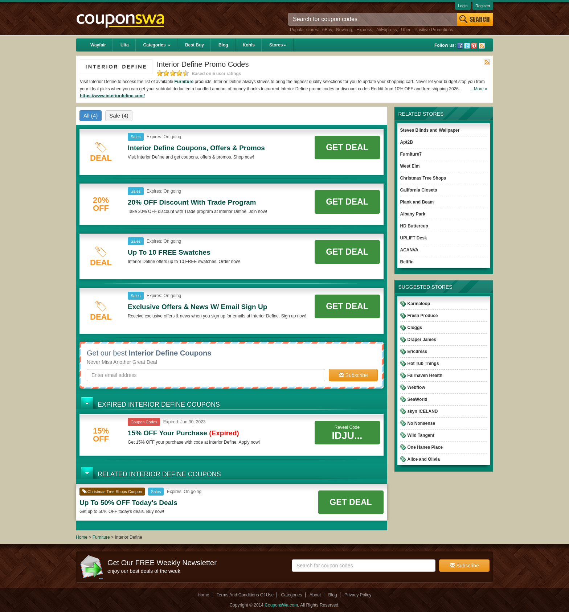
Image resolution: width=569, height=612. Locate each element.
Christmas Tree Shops (423, 178)
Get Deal (347, 147)
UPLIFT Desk (413, 238)
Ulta (124, 45)
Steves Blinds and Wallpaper (430, 130)
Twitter (467, 46)
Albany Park (412, 214)
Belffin (407, 261)
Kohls (249, 45)
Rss (482, 46)
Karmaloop (419, 303)
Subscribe (353, 375)
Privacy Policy (358, 594)
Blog (223, 45)
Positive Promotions (433, 29)
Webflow (416, 387)
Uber (405, 29)
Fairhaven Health (425, 375)
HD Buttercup (414, 226)
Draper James (422, 339)
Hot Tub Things (423, 363)
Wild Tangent (421, 435)
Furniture (184, 81)
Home (81, 537)
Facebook (460, 46)
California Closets (418, 190)
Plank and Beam (417, 202)
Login (463, 6)
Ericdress (417, 351)
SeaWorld (417, 399)
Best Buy (194, 45)
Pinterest (474, 46)
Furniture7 (411, 154)
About (315, 594)
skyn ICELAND (423, 411)
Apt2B (406, 142)
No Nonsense (421, 423)
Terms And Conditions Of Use (245, 594)
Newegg (344, 29)
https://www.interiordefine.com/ (112, 95)
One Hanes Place (425, 447)
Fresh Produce (423, 315)
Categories (157, 45)
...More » (478, 88)
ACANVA (409, 249)
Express (364, 29)
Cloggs (415, 327)
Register (482, 6)
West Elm (410, 166)
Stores (277, 45)
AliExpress (386, 29)
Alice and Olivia (424, 459)
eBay (327, 29)
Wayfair (98, 45)
